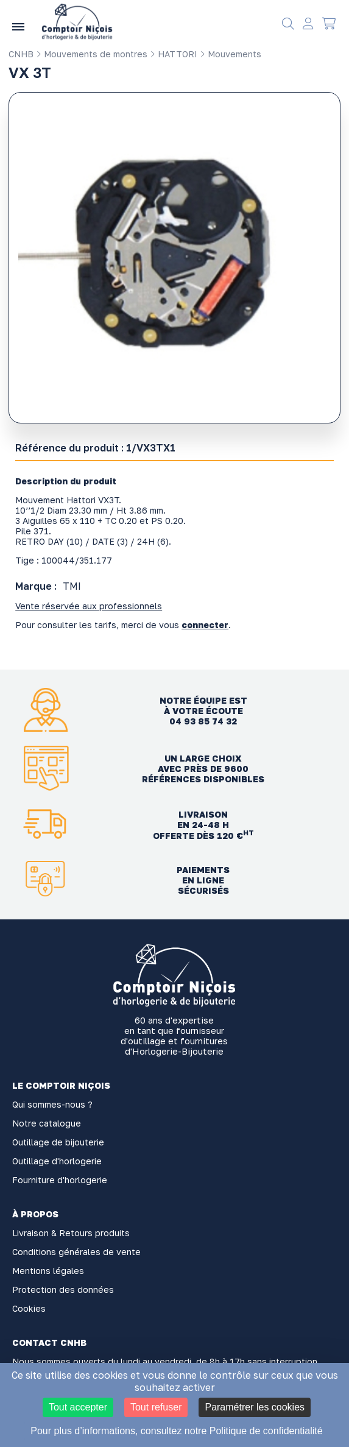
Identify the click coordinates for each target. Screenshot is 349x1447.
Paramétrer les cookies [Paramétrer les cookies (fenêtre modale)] (255, 1407)
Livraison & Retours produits (71, 1233)
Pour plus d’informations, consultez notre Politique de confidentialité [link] (176, 1431)
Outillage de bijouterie (58, 1142)
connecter (205, 625)
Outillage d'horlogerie (57, 1161)
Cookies (29, 1308)
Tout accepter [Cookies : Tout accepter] (78, 1407)
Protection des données (63, 1289)
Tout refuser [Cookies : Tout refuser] (156, 1407)
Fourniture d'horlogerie (59, 1180)
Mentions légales (48, 1270)
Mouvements (230, 54)
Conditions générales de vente (76, 1252)
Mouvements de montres (91, 54)
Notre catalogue (46, 1123)
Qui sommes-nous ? (52, 1104)
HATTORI (173, 54)
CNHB (21, 54)
